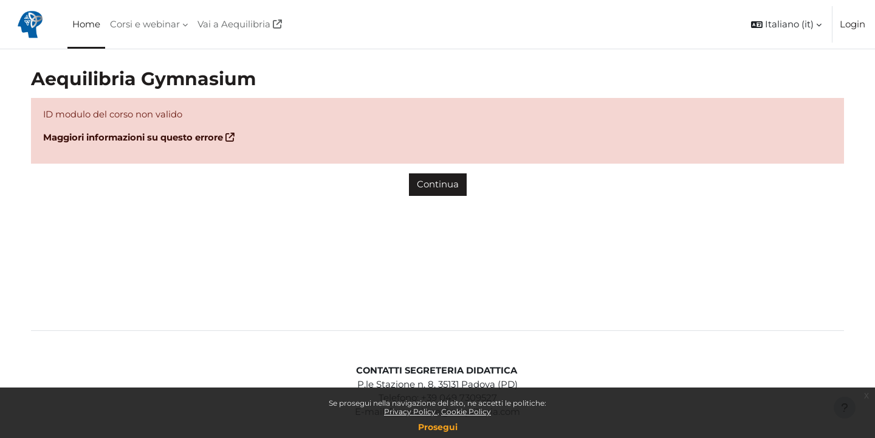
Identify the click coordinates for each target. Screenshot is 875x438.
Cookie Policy (466, 411)
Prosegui (438, 427)
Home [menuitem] (86, 24)
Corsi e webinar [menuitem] (145, 24)
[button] (786, 24)
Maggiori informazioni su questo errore (148, 138)
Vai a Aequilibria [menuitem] (233, 24)
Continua (438, 184)
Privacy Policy (410, 411)
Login (852, 24)
